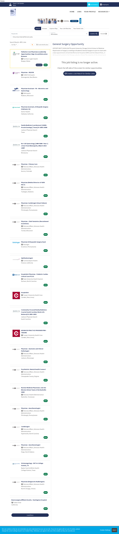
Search (38, 28)
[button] (103, 34)
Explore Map (53, 28)
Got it (114, 530)
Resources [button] (103, 12)
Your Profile (90, 12)
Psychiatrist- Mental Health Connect (33, 369)
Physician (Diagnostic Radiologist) (33, 481)
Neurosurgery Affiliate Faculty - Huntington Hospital (29, 500)
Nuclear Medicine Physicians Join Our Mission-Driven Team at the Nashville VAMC (33, 390)
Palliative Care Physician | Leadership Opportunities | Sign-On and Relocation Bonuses (34, 54)
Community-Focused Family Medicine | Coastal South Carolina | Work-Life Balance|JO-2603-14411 (34, 312)
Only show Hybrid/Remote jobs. (23, 37)
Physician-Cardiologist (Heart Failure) (34, 203)
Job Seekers (93, 4)
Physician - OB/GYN (27, 72)
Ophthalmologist (27, 258)
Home (72, 12)
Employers (104, 4)
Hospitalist (25, 292)
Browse (44, 28)
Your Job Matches (65, 28)
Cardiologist (25, 426)
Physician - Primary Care (29, 164)
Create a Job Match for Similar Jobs (80, 73)
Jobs (79, 12)
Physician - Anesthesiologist (30, 408)
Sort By (13, 44)
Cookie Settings (105, 530)
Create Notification (42, 44)
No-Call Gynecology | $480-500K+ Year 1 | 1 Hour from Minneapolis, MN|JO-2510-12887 (34, 146)
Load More (30, 515)
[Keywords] (30, 34)
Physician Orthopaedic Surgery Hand (33, 242)
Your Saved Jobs (78, 28)
